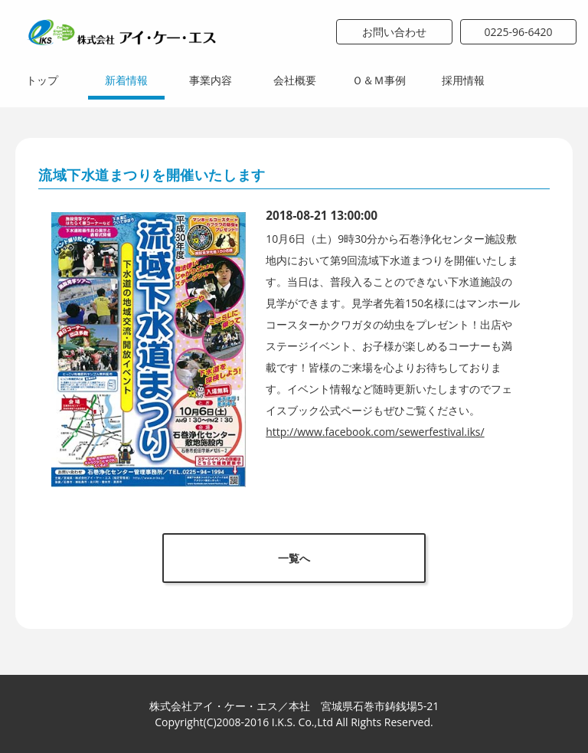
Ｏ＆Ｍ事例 (379, 80)
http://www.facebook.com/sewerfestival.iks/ (375, 431)
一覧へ (294, 558)
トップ (42, 80)
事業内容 (210, 80)
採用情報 (463, 80)
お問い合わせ (394, 32)
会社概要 (294, 80)
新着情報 (126, 80)
